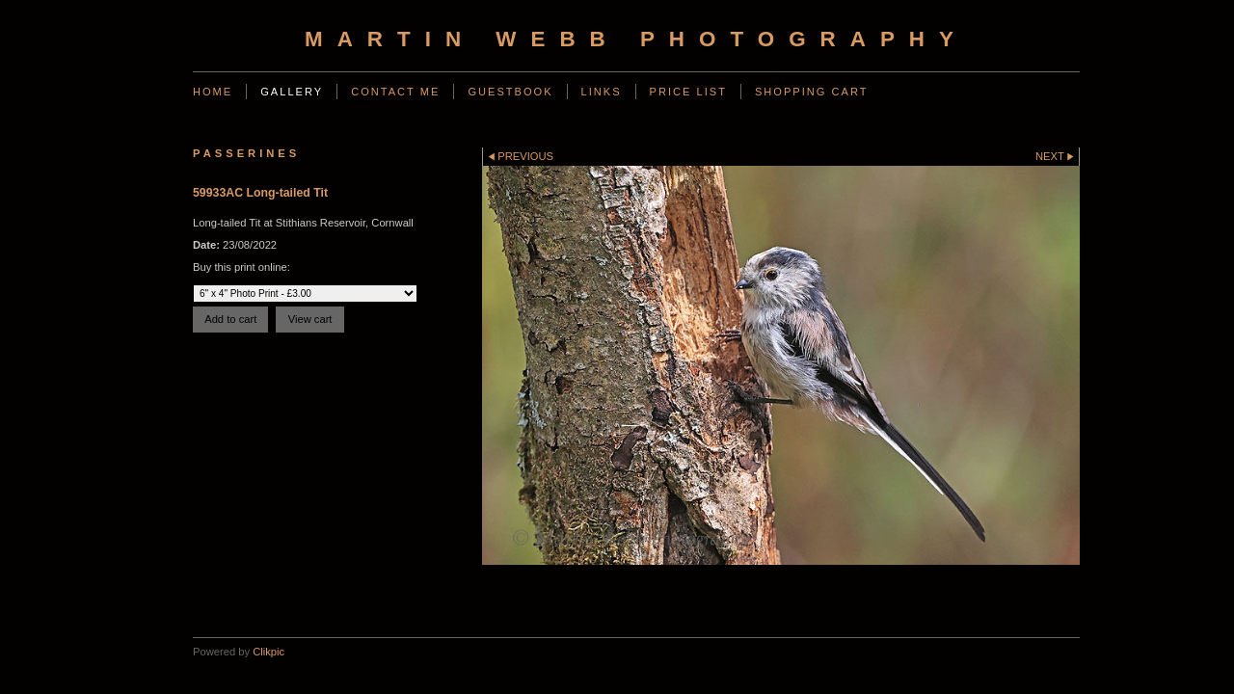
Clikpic (268, 651)
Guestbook (510, 91)
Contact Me (395, 91)
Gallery (291, 91)
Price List (688, 91)
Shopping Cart (812, 91)
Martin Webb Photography (636, 39)
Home (212, 91)
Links (601, 91)
